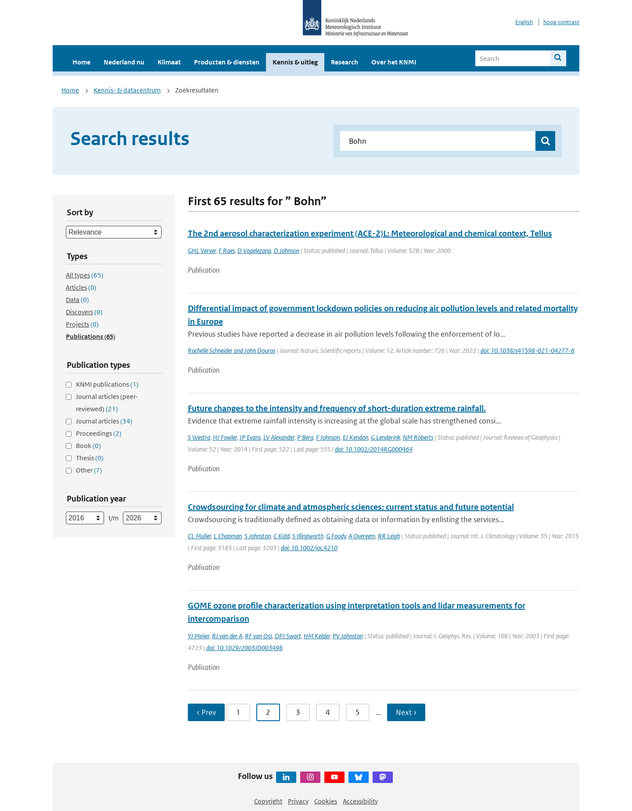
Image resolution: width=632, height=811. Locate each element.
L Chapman (228, 536)
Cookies (325, 801)
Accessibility (360, 801)
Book (88, 445)
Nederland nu (124, 62)
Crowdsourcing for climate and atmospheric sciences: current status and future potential (351, 507)
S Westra (199, 437)
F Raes (227, 250)
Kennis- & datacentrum (127, 90)
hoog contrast (561, 22)
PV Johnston (348, 636)
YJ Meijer (198, 636)
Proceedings (99, 433)
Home (81, 62)
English (524, 22)
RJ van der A (227, 636)
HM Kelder (317, 636)
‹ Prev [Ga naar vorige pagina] (206, 712)
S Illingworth (307, 536)
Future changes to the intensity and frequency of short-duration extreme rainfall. (337, 408)
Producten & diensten (226, 62)
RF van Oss (258, 636)
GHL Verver (202, 250)
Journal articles (104, 421)
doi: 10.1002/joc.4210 (309, 548)
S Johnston (257, 536)
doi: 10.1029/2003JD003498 (244, 648)
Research (344, 62)
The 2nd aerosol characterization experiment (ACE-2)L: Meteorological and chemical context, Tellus (370, 233)
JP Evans (250, 437)
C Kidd (281, 536)
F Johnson (328, 437)
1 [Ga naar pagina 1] (238, 712)
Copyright (268, 801)
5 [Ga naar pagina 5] (358, 712)
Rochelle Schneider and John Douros (231, 350)
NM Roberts (418, 437)
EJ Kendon (355, 437)
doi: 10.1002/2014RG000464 (374, 449)
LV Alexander (278, 437)
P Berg (305, 437)
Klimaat (169, 62)
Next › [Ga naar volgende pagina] (406, 712)
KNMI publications (107, 384)
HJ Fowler (225, 437)
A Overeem (361, 536)
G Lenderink (385, 437)
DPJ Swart (288, 636)
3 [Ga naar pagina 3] (298, 712)
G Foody (336, 536)
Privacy (298, 801)
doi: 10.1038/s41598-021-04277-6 (528, 350)
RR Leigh (389, 536)
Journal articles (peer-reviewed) (107, 402)
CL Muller (199, 536)
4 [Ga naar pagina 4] (328, 712)
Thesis (90, 458)
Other (89, 470)
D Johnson (286, 250)
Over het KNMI (394, 62)
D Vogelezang (254, 250)
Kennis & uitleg (295, 62)
